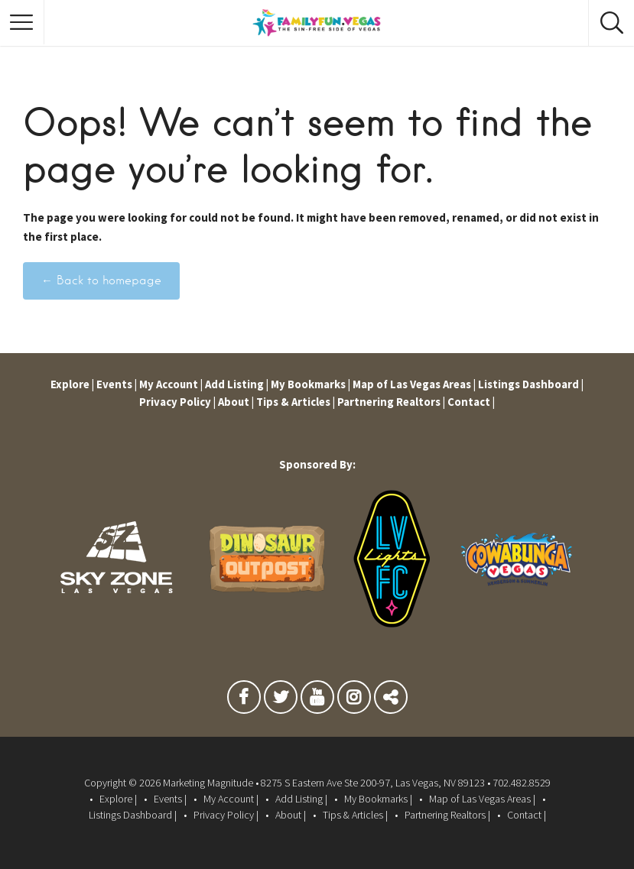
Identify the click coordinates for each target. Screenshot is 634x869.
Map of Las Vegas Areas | (416, 384)
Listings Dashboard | (534, 384)
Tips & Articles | (295, 401)
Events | (114, 384)
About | (234, 401)
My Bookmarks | (310, 384)
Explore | (69, 384)
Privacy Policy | (175, 401)
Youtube (317, 701)
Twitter (280, 701)
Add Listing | (236, 384)
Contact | (473, 401)
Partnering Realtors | (392, 401)
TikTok (391, 701)
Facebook (244, 701)
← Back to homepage (101, 280)
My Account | (169, 384)
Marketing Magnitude (208, 783)
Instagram (354, 701)
